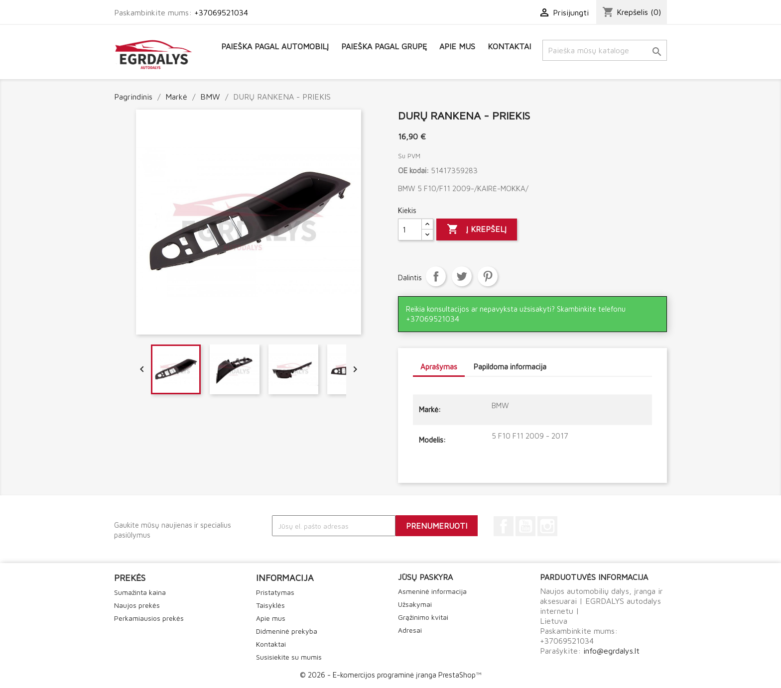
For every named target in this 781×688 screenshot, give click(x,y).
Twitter (462, 276)
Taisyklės (270, 605)
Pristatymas (275, 592)
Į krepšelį (477, 229)
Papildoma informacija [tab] (510, 366)
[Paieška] (604, 50)
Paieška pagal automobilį (275, 46)
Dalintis (436, 276)
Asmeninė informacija (432, 591)
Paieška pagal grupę (384, 46)
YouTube (525, 526)
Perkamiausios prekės (149, 618)
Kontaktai (509, 46)
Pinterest (488, 276)
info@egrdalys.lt (611, 650)
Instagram (547, 526)
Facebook (504, 526)
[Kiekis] (410, 229)
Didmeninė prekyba (286, 631)
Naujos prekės (137, 605)
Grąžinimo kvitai (423, 617)
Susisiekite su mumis (289, 657)
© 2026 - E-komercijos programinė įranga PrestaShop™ (390, 675)
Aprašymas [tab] (438, 366)
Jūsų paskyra (425, 577)
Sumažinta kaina (140, 592)
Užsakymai (415, 604)
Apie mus (457, 46)
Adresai (410, 630)
